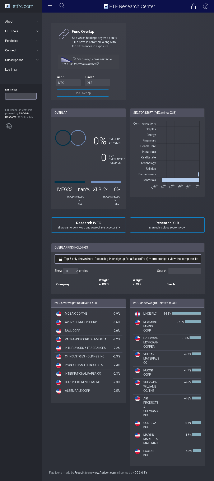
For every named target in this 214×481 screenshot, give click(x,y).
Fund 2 (89, 77)
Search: (179, 271)
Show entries (71, 271)
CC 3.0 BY (141, 472)
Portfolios (22, 40)
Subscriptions (22, 60)
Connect (22, 50)
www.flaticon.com (104, 472)
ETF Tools (22, 31)
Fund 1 (60, 77)
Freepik (79, 472)
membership (157, 258)
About (22, 21)
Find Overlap (83, 93)
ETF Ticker (11, 89)
